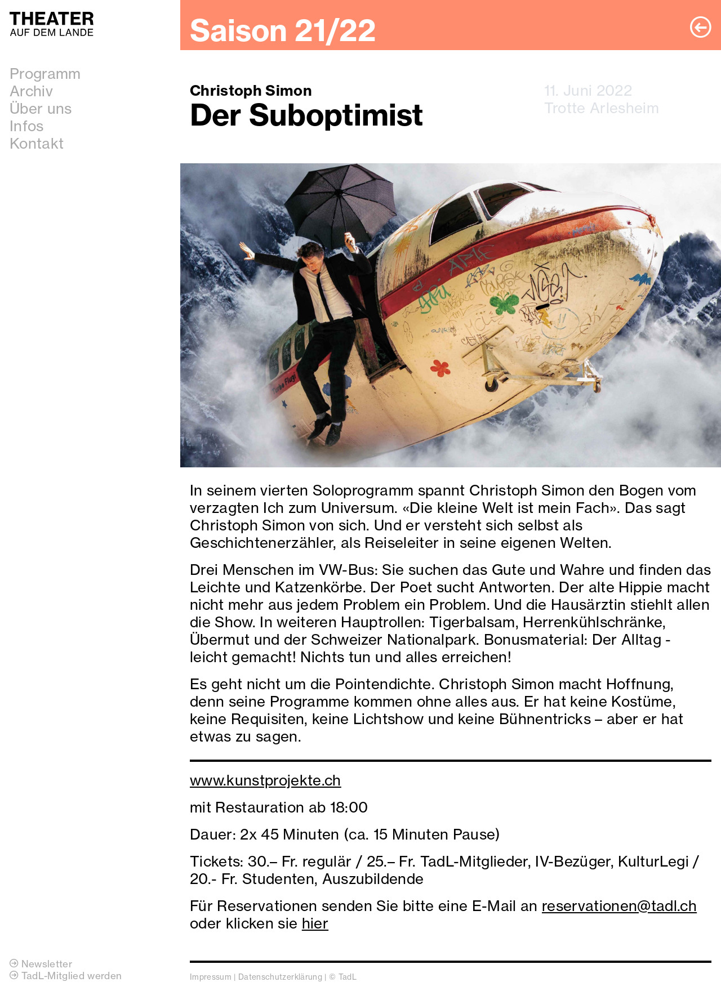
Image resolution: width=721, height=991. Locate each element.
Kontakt (37, 143)
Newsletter (41, 964)
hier (315, 923)
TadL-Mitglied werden (66, 975)
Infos (27, 126)
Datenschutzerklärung (280, 977)
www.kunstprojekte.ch (265, 780)
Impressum (211, 977)
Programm (45, 73)
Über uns (41, 108)
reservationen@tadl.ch (619, 905)
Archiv (31, 91)
